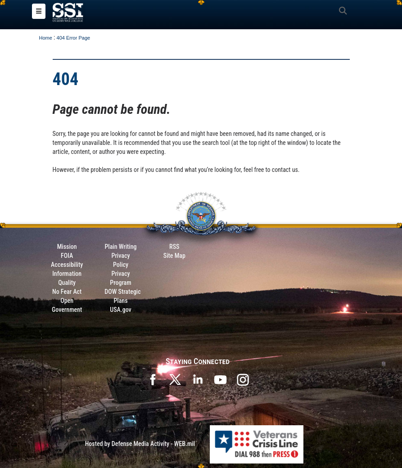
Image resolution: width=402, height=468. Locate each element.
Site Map (174, 255)
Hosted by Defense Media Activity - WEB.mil (140, 443)
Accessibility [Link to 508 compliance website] (67, 264)
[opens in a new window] (243, 378)
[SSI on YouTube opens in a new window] (220, 378)
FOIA (67, 255)
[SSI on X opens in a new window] (175, 378)
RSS (174, 246)
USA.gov (120, 309)
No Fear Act (66, 291)
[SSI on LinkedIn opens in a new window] (198, 378)
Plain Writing (120, 246)
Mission (67, 246)
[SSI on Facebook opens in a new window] (153, 378)
